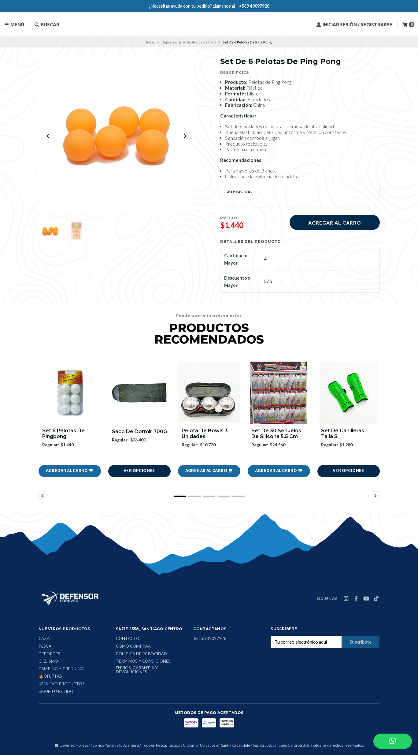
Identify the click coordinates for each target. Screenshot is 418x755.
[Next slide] (185, 136)
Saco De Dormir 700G (139, 431)
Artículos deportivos (199, 42)
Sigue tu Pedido (56, 692)
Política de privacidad (141, 654)
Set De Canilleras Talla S (342, 433)
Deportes (169, 42)
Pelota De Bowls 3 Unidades (205, 433)
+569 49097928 (254, 6)
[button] (70, 471)
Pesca (45, 646)
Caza (44, 639)
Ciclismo (48, 662)
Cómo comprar (133, 646)
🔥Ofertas (50, 677)
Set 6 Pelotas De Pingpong (63, 433)
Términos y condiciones (143, 662)
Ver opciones (139, 471)
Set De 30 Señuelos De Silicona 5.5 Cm (276, 433)
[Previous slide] (48, 136)
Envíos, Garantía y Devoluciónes (137, 670)
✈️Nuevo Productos (62, 684)
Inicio (150, 42)
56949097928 (209, 639)
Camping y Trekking (61, 669)
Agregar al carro (334, 222)
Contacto (127, 639)
